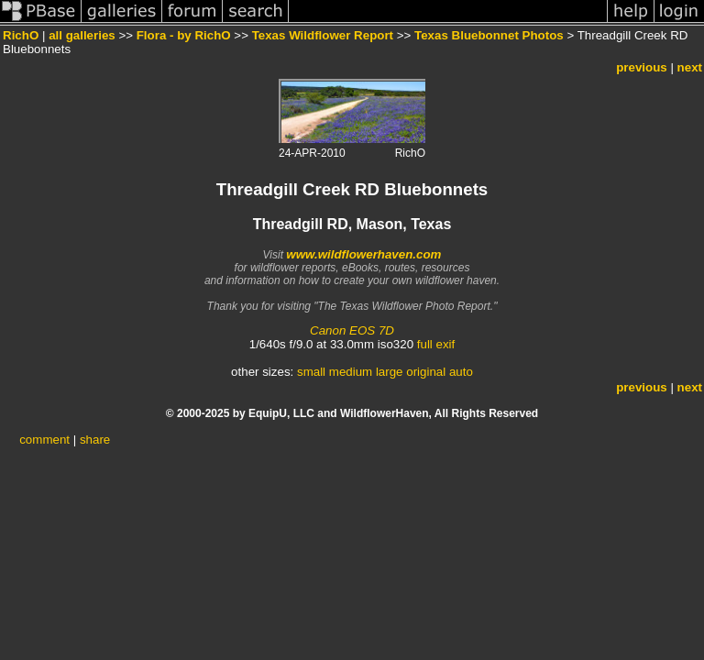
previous (641, 67)
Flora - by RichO (184, 35)
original (426, 372)
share (95, 439)
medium (350, 372)
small (311, 372)
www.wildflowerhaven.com (363, 254)
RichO (20, 35)
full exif (436, 344)
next (689, 67)
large (389, 372)
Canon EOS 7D (352, 330)
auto (461, 372)
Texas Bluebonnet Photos (489, 35)
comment (44, 439)
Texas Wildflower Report (322, 35)
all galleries (82, 35)
